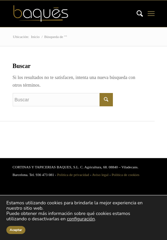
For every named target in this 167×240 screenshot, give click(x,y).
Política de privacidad (73, 175)
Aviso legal (100, 175)
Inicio (35, 37)
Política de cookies (125, 175)
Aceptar (16, 230)
